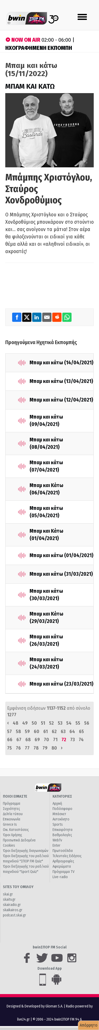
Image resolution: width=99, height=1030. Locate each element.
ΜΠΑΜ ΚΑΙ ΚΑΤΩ (30, 86)
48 (15, 723)
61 (45, 731)
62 (54, 731)
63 (63, 731)
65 (81, 731)
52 (51, 723)
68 (28, 740)
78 (36, 748)
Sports (58, 824)
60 (36, 731)
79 (45, 748)
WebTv (57, 840)
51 (43, 723)
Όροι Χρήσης (12, 835)
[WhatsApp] (67, 317)
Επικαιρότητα (63, 830)
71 (55, 740)
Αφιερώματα (62, 866)
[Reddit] (57, 317)
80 (54, 748)
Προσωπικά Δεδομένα (19, 840)
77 (27, 748)
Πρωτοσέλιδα (63, 850)
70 (46, 740)
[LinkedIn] (37, 317)
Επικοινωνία (11, 819)
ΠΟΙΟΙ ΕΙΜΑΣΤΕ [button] (15, 796)
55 (78, 723)
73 (72, 740)
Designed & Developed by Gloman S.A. (35, 1006)
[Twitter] (27, 317)
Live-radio (60, 877)
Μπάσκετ (59, 814)
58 (18, 731)
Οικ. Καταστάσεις (16, 830)
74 (81, 740)
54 (69, 723)
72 (64, 740)
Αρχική (57, 803)
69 (37, 740)
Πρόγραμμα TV (63, 871)
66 (9, 740)
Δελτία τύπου (13, 814)
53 (60, 723)
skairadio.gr (12, 905)
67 (18, 740)
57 (9, 731)
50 (34, 723)
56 (86, 723)
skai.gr (8, 894)
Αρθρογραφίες (63, 861)
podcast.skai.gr (14, 915)
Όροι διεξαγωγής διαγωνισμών (25, 850)
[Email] (47, 317)
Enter (56, 845)
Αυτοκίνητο (61, 819)
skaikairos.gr (12, 910)
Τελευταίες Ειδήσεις (67, 856)
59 (27, 731)
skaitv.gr (9, 899)
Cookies (9, 845)
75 (9, 748)
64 (72, 731)
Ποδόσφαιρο (62, 809)
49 (25, 723)
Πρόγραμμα (11, 803)
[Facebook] (17, 317)
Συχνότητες (11, 809)
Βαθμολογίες (62, 835)
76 (18, 748)
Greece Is (10, 824)
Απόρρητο (88, 1025)
